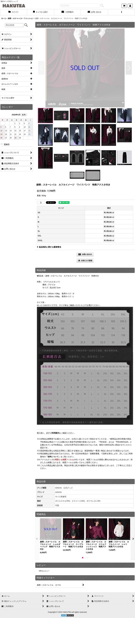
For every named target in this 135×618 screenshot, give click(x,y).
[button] (121, 12)
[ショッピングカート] (124, 6)
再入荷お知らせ (109, 212)
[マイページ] (130, 6)
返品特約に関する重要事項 (49, 247)
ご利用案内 (54, 433)
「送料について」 (53, 457)
